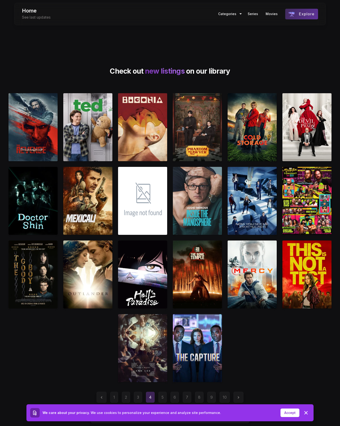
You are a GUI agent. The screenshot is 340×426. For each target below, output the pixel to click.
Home (29, 11)
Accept (290, 413)
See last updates (36, 17)
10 (225, 397)
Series (253, 14)
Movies (272, 14)
